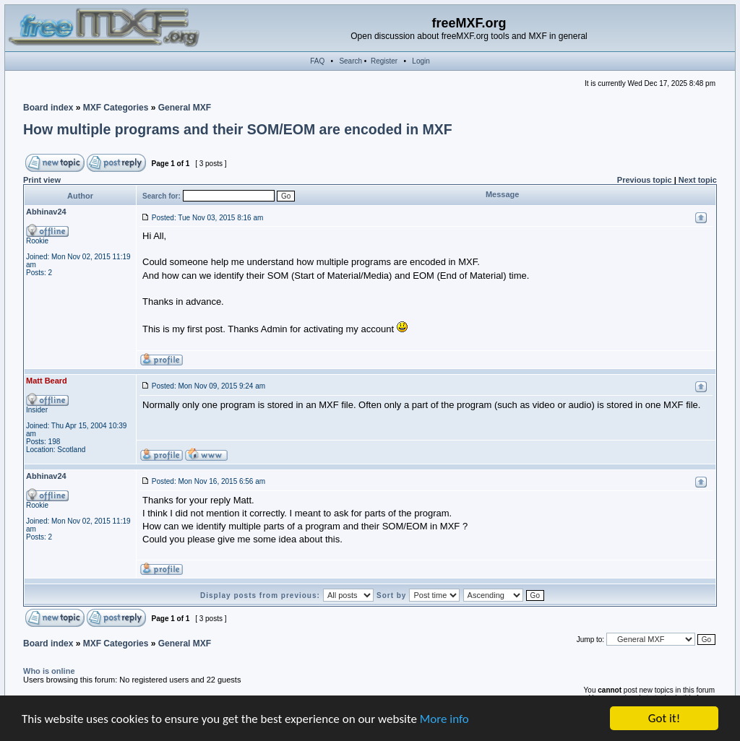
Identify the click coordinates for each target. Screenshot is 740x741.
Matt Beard (46, 380)
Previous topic (644, 180)
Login (420, 61)
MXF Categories (116, 108)
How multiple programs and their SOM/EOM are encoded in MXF (237, 129)
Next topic (698, 180)
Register (384, 61)
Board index (48, 108)
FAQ (317, 61)
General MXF (184, 108)
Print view (42, 180)
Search (350, 61)
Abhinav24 (46, 211)
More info (444, 719)
